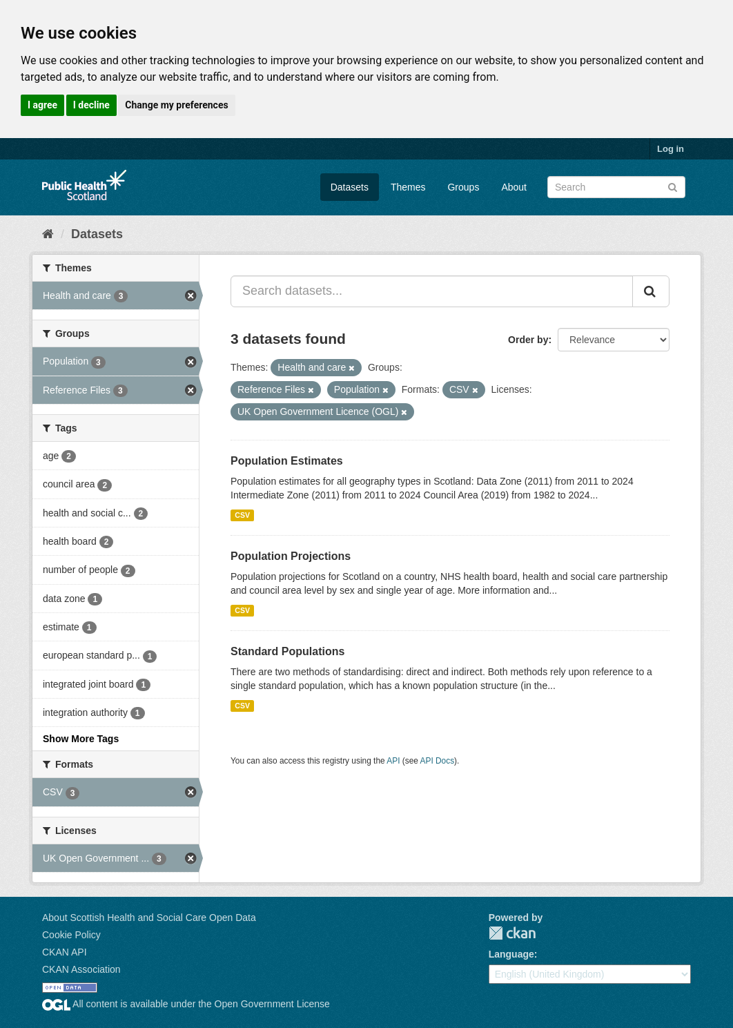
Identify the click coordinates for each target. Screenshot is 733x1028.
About (514, 187)
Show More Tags (81, 738)
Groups (463, 187)
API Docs (437, 761)
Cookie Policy (71, 934)
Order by (528, 339)
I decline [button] (91, 104)
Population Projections (291, 556)
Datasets (350, 187)
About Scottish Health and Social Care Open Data (149, 917)
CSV (242, 515)
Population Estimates (287, 461)
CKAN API (64, 952)
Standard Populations (287, 651)
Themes (408, 187)
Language (511, 954)
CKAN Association (81, 969)
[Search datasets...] (432, 291)
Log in (670, 149)
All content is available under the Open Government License (186, 1003)
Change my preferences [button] (176, 104)
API (393, 761)
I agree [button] (42, 104)
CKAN (512, 933)
